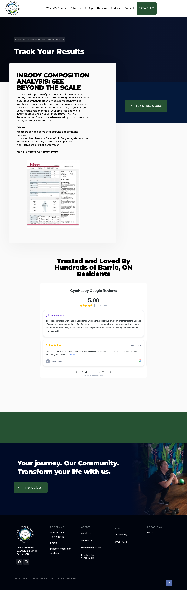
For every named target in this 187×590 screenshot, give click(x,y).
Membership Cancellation (87, 556)
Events (53, 542)
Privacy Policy (120, 534)
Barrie (150, 532)
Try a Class (33, 487)
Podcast (116, 8)
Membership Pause (91, 547)
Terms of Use (120, 542)
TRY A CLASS (146, 8)
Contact (129, 8)
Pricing (89, 8)
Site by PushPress (68, 578)
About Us (86, 533)
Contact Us (86, 540)
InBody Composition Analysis (60, 550)
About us (102, 8)
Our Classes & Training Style (57, 534)
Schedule (76, 8)
